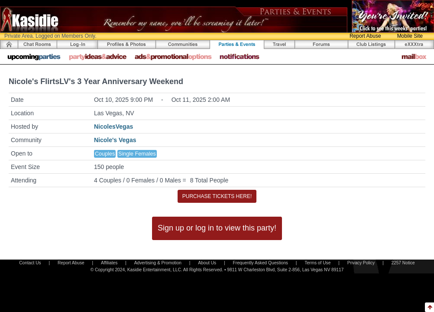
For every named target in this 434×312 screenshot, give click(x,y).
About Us (207, 262)
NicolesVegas (113, 126)
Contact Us (30, 262)
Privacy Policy (361, 262)
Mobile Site (410, 36)
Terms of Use (317, 262)
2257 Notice (403, 262)
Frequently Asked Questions (260, 262)
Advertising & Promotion (157, 262)
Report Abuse (365, 36)
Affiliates (109, 262)
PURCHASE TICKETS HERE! (217, 196)
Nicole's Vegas (115, 139)
